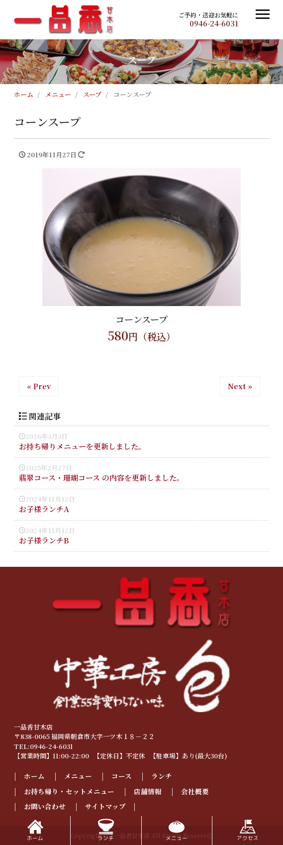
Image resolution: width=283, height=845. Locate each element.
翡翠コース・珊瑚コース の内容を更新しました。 (101, 477)
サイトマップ (105, 806)
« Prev (39, 386)
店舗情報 (148, 791)
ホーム (34, 776)
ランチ (161, 776)
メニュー (78, 776)
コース (121, 776)
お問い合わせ (45, 806)
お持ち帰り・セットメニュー (69, 791)
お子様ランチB (44, 540)
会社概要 (195, 791)
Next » (240, 386)
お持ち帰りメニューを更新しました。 (82, 446)
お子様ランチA (44, 509)
